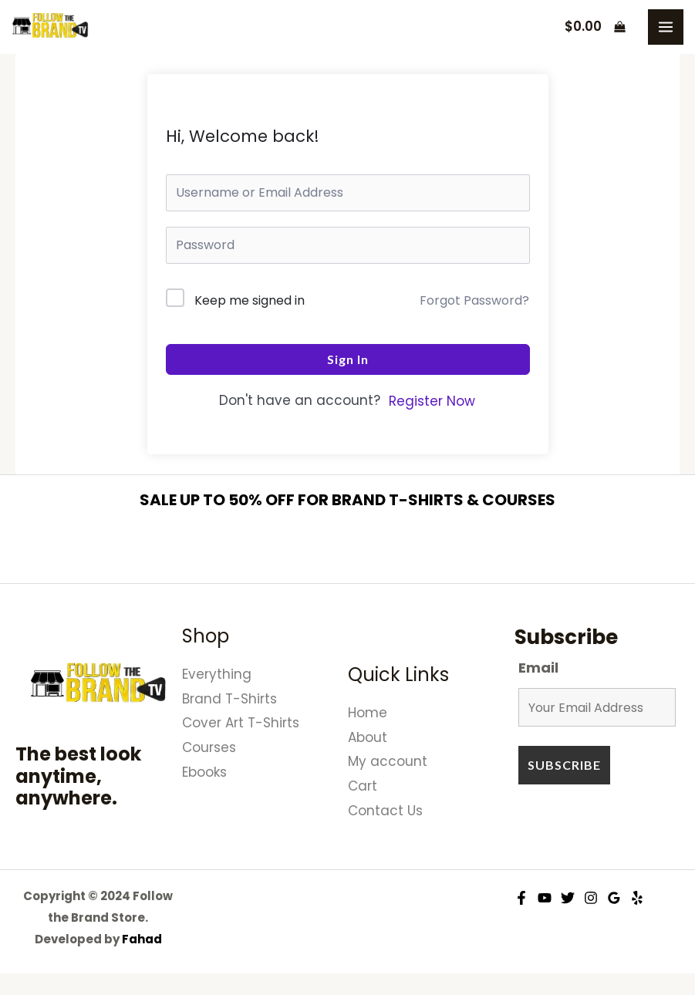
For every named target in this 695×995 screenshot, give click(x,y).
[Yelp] (637, 898)
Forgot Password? (474, 300)
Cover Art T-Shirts (240, 722)
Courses (209, 747)
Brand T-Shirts (229, 699)
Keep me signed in (249, 300)
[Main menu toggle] (665, 27)
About (367, 737)
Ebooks (204, 772)
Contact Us (385, 810)
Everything (216, 674)
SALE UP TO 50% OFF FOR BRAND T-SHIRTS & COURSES (347, 500)
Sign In (348, 359)
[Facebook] (521, 898)
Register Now (432, 401)
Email (538, 667)
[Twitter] (568, 898)
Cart (362, 786)
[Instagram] (591, 898)
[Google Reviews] (614, 898)
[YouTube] (545, 898)
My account (387, 761)
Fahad (142, 939)
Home (367, 712)
